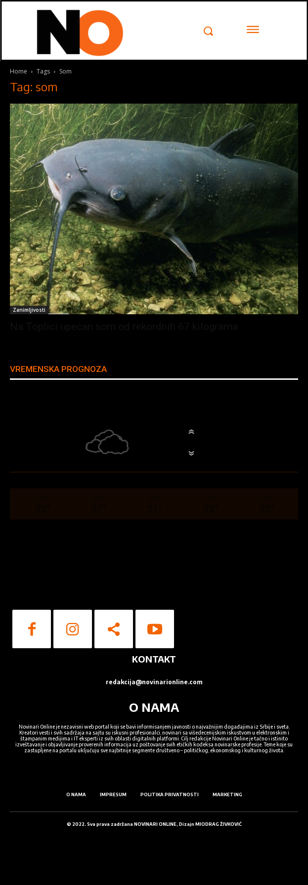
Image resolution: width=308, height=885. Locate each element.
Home (18, 71)
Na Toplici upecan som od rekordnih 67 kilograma (124, 326)
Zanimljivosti (29, 309)
